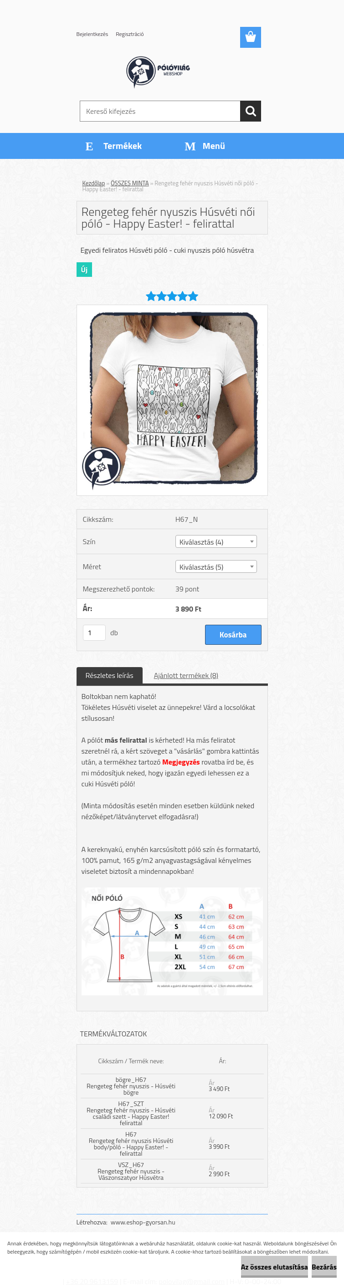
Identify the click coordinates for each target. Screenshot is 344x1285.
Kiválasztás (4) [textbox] (202, 541)
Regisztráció (130, 34)
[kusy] (94, 633)
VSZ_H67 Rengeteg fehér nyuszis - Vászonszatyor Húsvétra (131, 1171)
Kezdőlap (93, 183)
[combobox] (216, 541)
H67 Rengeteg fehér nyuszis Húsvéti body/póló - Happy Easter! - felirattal (131, 1143)
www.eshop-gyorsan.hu (143, 1222)
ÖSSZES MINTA (130, 183)
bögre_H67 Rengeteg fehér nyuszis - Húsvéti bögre (131, 1086)
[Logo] (166, 71)
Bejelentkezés (92, 34)
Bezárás (324, 1266)
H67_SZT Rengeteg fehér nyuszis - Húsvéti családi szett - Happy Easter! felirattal (131, 1113)
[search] (250, 111)
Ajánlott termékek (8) (186, 675)
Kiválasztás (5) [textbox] (202, 566)
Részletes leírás (109, 675)
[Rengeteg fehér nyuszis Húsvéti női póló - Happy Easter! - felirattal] (172, 308)
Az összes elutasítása (274, 1266)
